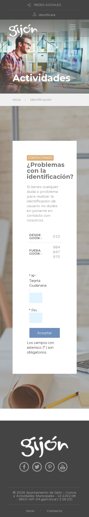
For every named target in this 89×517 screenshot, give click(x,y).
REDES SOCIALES (47, 5)
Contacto (54, 511)
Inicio (17, 100)
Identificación (41, 100)
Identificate (47, 15)
